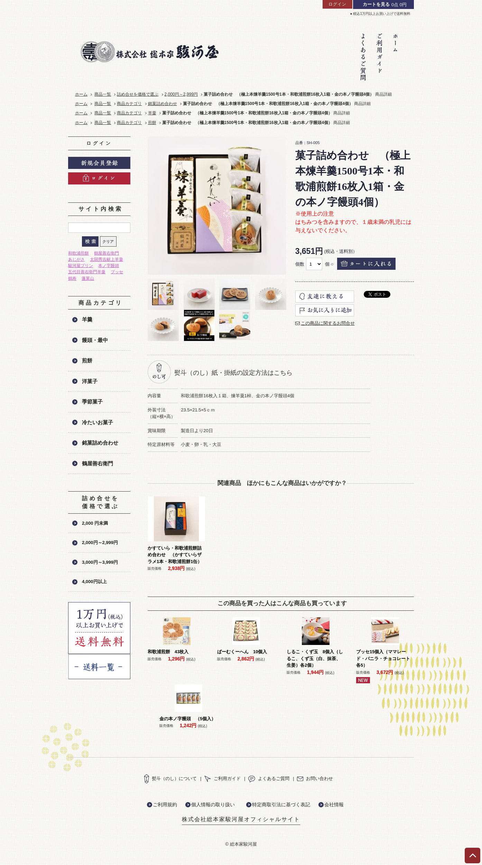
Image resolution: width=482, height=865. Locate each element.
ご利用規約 (165, 804)
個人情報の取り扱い (213, 804)
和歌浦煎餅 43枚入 (168, 651)
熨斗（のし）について (170, 778)
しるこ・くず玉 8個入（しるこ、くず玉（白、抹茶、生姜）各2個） (315, 658)
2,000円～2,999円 (181, 94)
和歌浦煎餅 (78, 253)
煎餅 (152, 122)
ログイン (337, 4)
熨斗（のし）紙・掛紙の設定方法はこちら (233, 372)
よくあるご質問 (268, 778)
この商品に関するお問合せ (328, 323)
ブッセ (117, 271)
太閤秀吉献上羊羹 (106, 259)
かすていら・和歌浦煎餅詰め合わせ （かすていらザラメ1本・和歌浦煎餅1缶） (175, 554)
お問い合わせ (315, 778)
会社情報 (334, 804)
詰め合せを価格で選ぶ (137, 94)
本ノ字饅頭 (108, 265)
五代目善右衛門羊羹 (86, 271)
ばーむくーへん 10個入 (242, 651)
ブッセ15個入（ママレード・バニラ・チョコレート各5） (383, 658)
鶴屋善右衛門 (106, 253)
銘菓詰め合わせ (162, 103)
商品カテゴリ (129, 103)
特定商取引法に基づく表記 (281, 804)
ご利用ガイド (222, 778)
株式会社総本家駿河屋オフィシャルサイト (241, 819)
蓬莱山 (88, 278)
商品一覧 (102, 94)
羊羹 (152, 113)
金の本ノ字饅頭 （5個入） (187, 718)
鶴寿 (72, 278)
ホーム (81, 94)
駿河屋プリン (80, 265)
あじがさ (76, 259)
